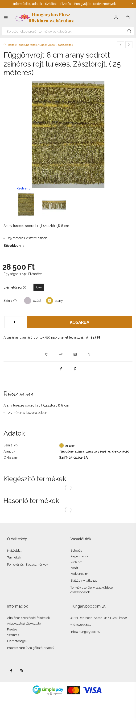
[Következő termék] (128, 44)
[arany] (49, 300)
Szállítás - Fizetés (58, 4)
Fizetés (12, 629)
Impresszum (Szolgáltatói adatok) (30, 648)
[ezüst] (27, 300)
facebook (11, 671)
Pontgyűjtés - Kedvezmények (27, 564)
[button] (47, 354)
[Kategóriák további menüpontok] (6, 17)
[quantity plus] (21, 322)
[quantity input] (15, 322)
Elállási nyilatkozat (83, 580)
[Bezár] (132, 3)
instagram (21, 671)
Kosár (74, 568)
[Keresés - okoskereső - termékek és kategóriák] (68, 31)
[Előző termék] (120, 44)
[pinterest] (75, 368)
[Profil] (116, 17)
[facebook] (61, 368)
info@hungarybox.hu (85, 632)
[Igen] (38, 287)
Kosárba (79, 322)
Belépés (76, 550)
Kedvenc (23, 188)
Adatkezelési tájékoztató (24, 623)
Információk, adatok (27, 4)
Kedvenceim (79, 573)
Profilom (76, 562)
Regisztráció (79, 556)
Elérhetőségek (17, 641)
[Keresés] (129, 31)
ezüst (37, 300)
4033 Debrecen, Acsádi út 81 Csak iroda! (98, 618)
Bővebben (12, 246)
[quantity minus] (8, 322)
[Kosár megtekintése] (128, 17)
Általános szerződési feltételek (28, 618)
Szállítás (13, 635)
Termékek (14, 557)
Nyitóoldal (14, 550)
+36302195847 (80, 624)
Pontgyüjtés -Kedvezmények (95, 4)
